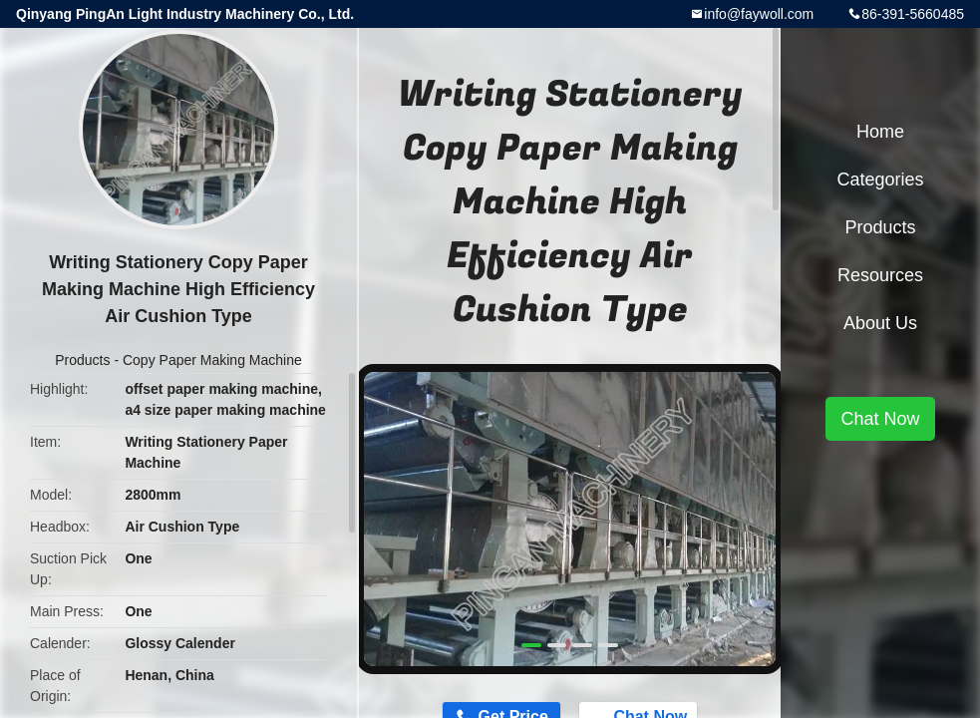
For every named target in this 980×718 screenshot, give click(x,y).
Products (82, 360)
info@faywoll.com (759, 14)
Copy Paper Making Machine (212, 360)
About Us (880, 323)
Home (880, 132)
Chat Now (879, 419)
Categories (879, 179)
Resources (880, 275)
